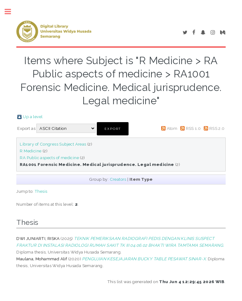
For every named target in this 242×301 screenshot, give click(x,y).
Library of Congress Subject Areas (53, 144)
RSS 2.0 (217, 128)
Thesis (41, 191)
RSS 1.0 (193, 128)
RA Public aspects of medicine (49, 157)
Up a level (33, 116)
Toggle (11, 11)
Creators (118, 179)
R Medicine (30, 150)
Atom (172, 128)
